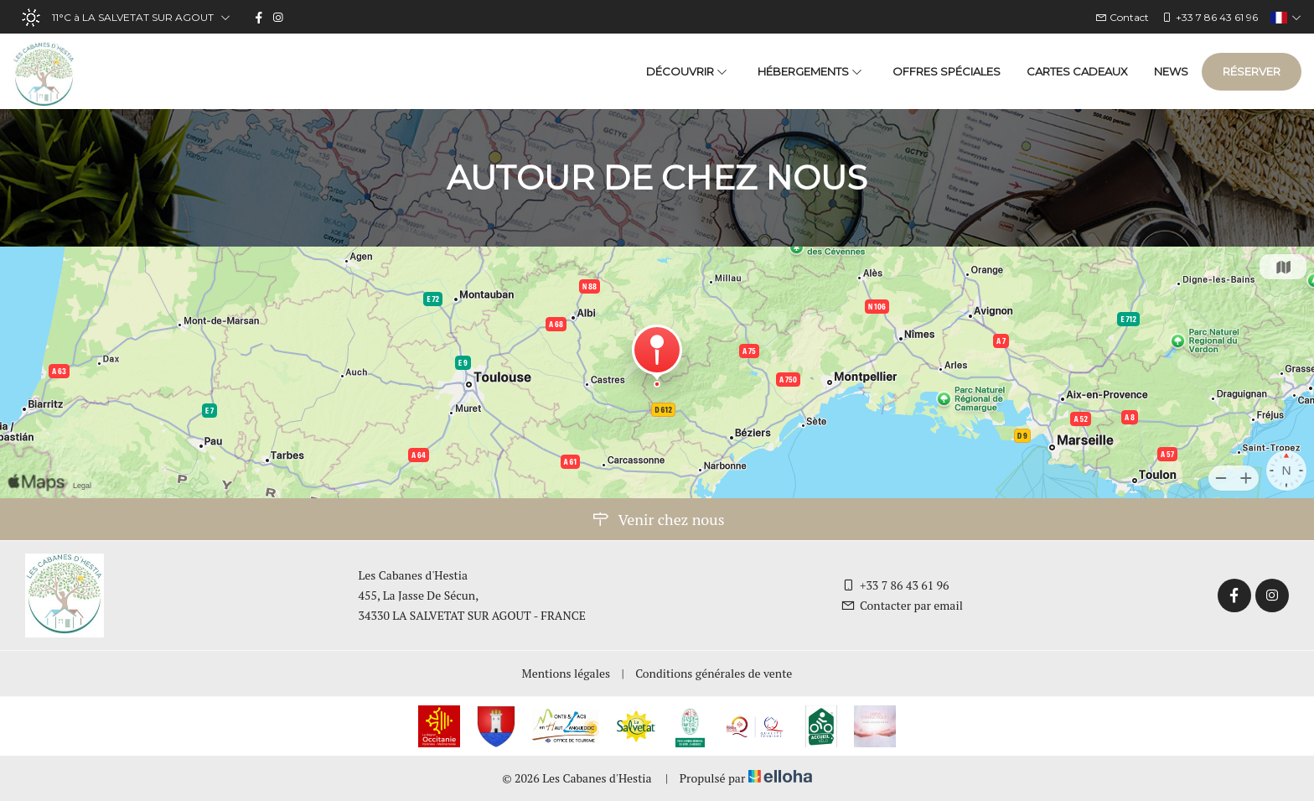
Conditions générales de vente (713, 673)
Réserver (1251, 71)
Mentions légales (566, 673)
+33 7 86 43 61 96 (895, 585)
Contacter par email (902, 605)
